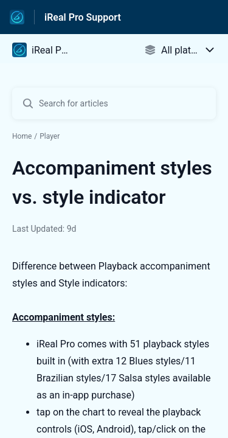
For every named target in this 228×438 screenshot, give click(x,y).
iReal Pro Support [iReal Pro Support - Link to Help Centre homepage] (82, 17)
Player (50, 136)
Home (22, 136)
